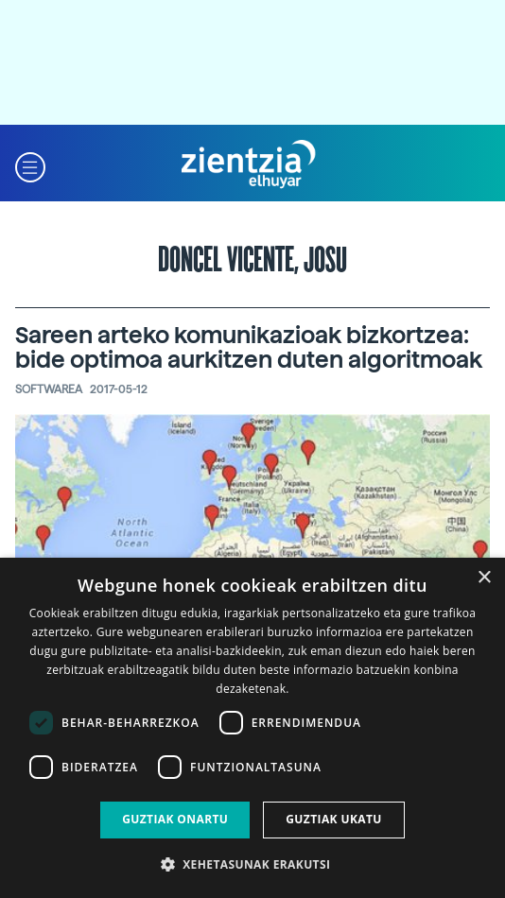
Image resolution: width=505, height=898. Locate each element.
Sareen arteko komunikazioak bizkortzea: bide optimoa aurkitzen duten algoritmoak (248, 347)
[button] (30, 165)
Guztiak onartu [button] (175, 819)
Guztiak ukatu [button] (334, 819)
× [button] (484, 578)
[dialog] (252, 728)
